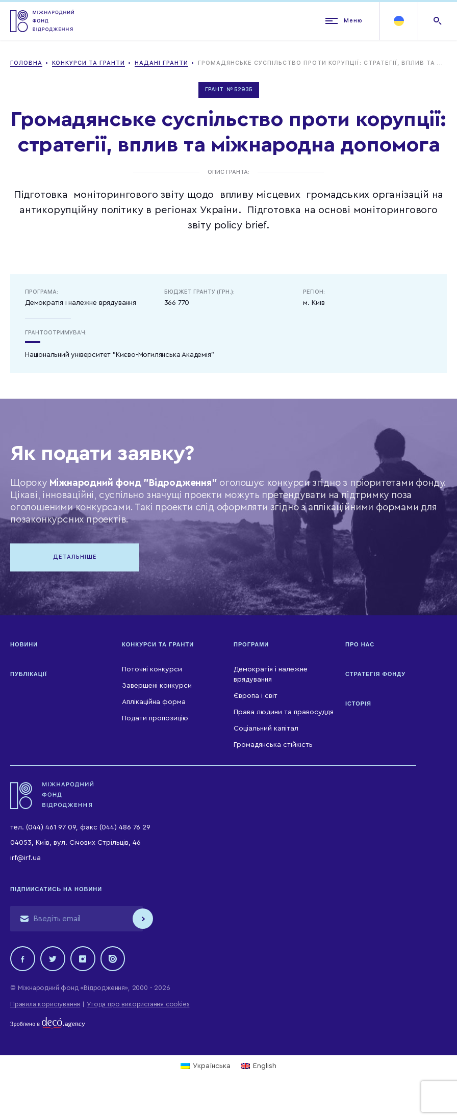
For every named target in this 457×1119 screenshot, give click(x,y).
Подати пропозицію (155, 719)
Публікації (28, 675)
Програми (251, 645)
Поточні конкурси (152, 670)
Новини (24, 645)
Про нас (359, 645)
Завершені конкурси (157, 686)
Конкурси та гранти (158, 645)
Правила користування (45, 1005)
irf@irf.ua (25, 859)
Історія (358, 704)
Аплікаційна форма (154, 703)
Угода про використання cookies (138, 1005)
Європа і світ (255, 696)
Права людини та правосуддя (284, 713)
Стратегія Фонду (375, 675)
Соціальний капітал (266, 729)
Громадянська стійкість (273, 745)
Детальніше (76, 557)
